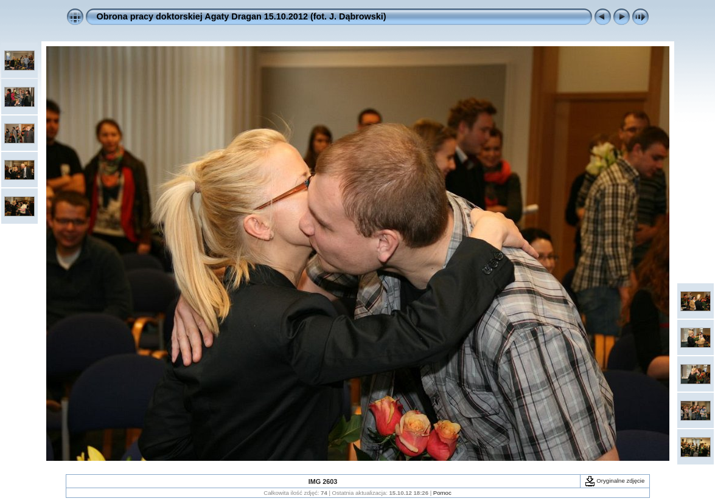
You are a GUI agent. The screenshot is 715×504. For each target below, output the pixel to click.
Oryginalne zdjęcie (615, 480)
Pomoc (442, 492)
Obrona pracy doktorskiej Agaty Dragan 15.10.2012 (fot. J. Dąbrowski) (241, 16)
